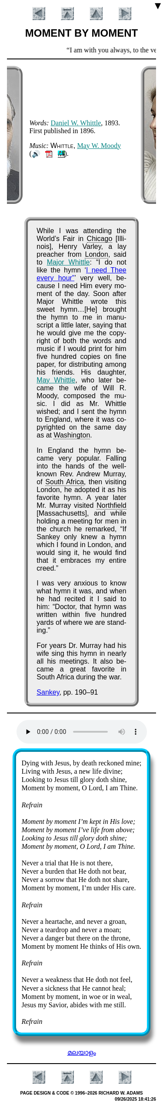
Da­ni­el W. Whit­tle (76, 123)
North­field (111, 505)
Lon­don (96, 254)
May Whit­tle (56, 380)
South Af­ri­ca (64, 482)
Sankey (48, 692)
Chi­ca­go (100, 238)
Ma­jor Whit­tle (68, 262)
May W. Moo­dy (99, 145)
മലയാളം (81, 1052)
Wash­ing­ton (71, 435)
